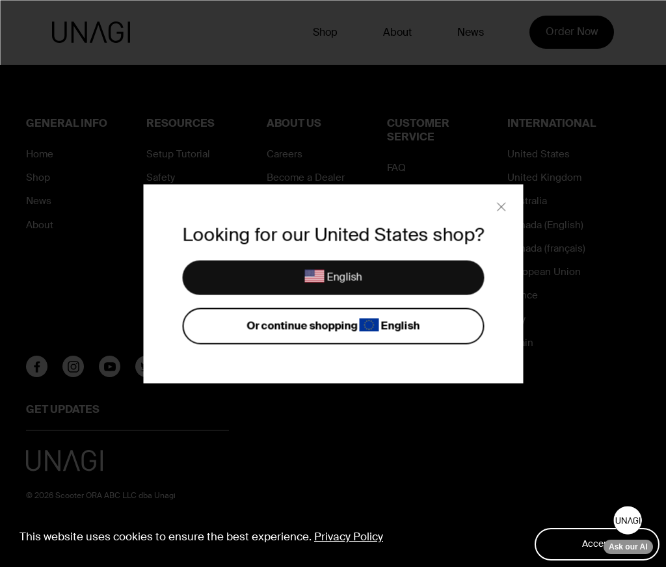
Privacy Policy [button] (348, 536)
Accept (597, 543)
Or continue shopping (333, 326)
